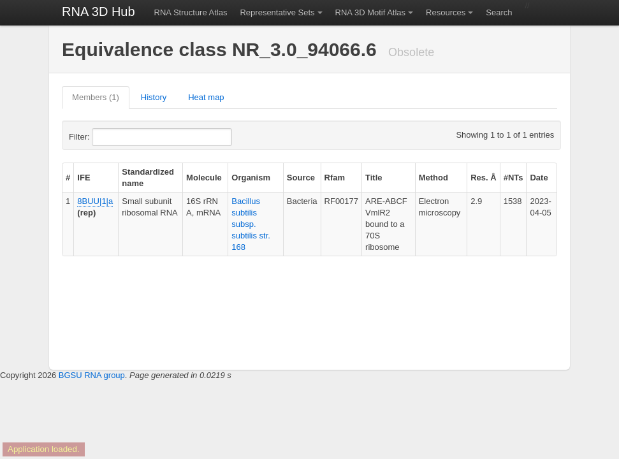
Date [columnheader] (539, 177)
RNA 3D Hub (98, 11)
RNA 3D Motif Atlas (370, 12)
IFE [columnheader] (83, 177)
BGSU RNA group (92, 375)
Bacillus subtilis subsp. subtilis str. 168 (250, 224)
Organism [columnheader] (250, 177)
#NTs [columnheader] (513, 177)
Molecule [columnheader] (204, 177)
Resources (445, 12)
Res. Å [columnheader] (483, 177)
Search (499, 12)
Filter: (110, 137)
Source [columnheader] (301, 177)
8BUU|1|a (95, 201)
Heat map (206, 97)
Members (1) (95, 97)
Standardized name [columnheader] (148, 177)
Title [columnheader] (373, 177)
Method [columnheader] (433, 177)
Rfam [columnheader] (335, 177)
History (153, 97)
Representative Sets (277, 12)
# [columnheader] (68, 177)
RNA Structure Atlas (191, 12)
